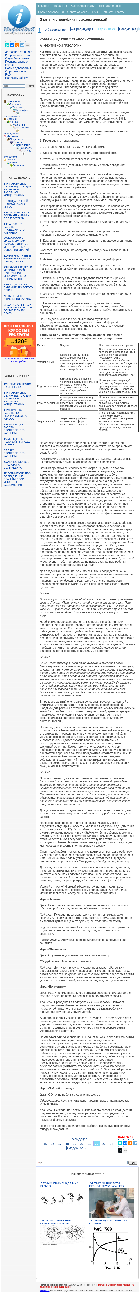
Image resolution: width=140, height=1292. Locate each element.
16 (52, 1143)
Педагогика (16, 139)
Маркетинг (19, 124)
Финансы (12, 159)
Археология (14, 101)
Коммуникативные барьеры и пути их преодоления (17, 258)
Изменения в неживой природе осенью (17, 441)
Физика (26, 150)
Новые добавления (18, 68)
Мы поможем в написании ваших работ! (19, 360)
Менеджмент (11, 133)
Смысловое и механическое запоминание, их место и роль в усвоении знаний (16, 244)
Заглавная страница (18, 51)
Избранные (60, 5)
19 (74, 1143)
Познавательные (110, 5)
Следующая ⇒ (76, 1148)
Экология (18, 165)
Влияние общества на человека (17, 385)
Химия (13, 162)
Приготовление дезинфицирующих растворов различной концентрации (17, 189)
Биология (15, 104)
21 (89, 1143)
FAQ (8, 74)
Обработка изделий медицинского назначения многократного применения (18, 273)
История (12, 118)
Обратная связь (15, 71)
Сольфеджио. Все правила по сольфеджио (16, 464)
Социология (23, 145)
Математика (23, 127)
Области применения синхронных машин (56, 1222)
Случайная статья (17, 58)
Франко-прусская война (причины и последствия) (17, 215)
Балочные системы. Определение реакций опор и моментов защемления (18, 479)
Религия (17, 142)
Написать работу (16, 77)
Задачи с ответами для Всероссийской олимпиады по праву (18, 309)
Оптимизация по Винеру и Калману (108, 1222)
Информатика (12, 116)
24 (111, 1143)
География (22, 110)
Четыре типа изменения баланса (18, 297)
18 (67, 1143)
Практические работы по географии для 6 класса (15, 414)
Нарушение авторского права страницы (114, 1285)
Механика (12, 136)
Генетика (18, 107)
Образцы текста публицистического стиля (18, 287)
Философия (10, 156)
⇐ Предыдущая (82, 29)
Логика (14, 121)
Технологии (25, 147)
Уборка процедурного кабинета (14, 453)
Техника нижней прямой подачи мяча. (16, 204)
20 (81, 1143)
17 (60, 1143)
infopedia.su (44, 1291)
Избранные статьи (17, 55)
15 (45, 1143)
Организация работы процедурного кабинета (14, 228)
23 (104, 1143)
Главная (43, 5)
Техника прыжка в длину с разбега (59, 1185)
